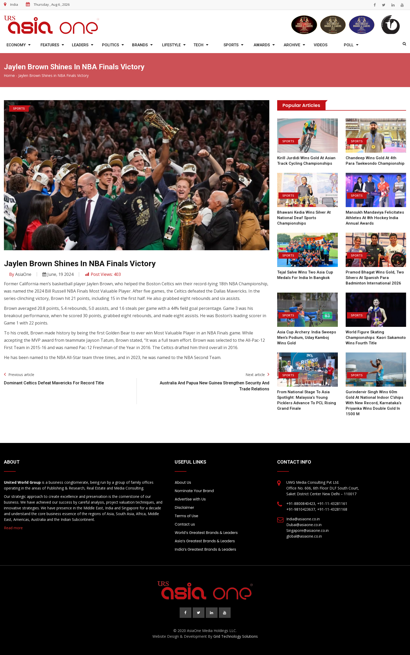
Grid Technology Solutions (235, 636)
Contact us (185, 524)
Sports (231, 45)
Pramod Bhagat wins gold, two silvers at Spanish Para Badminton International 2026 (375, 278)
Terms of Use (186, 516)
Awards (262, 45)
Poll (349, 45)
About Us (183, 482)
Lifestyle (171, 45)
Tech (198, 45)
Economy (16, 45)
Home (9, 75)
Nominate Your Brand (194, 490)
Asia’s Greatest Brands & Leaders (205, 541)
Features (50, 45)
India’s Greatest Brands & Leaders (205, 549)
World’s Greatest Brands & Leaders (206, 532)
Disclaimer (184, 507)
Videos (320, 45)
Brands (140, 45)
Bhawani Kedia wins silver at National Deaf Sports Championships (304, 218)
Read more (13, 527)
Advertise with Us (190, 499)
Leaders (80, 45)
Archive (292, 45)
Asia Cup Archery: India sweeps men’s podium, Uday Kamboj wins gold (306, 337)
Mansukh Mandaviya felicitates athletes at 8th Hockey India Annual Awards (375, 218)
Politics (110, 45)
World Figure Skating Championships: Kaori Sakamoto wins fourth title (376, 337)
